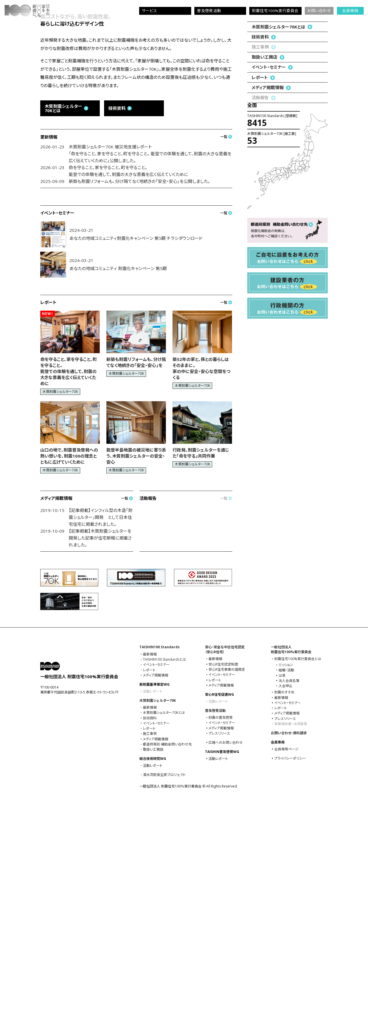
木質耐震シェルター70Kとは (278, 363)
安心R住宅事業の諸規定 (226, 899)
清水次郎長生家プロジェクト (164, 1005)
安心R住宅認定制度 (223, 894)
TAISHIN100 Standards (159, 877)
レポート (260, 413)
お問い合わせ (319, 10)
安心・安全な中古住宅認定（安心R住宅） (225, 879)
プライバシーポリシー (290, 988)
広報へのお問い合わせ (225, 972)
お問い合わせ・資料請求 (289, 963)
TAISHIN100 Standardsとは (164, 889)
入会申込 (285, 916)
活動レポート (152, 995)
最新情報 (150, 884)
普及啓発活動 (215, 940)
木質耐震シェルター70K (157, 930)
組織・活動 (286, 900)
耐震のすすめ (284, 922)
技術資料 (260, 373)
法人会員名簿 (289, 911)
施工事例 (150, 964)
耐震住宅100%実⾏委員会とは (297, 889)
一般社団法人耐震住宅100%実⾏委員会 (291, 879)
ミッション (286, 895)
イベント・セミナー (269, 403)
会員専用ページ (286, 979)
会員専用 (350, 10)
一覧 (223, 366)
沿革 (282, 905)
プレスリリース (219, 963)
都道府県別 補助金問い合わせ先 (167, 974)
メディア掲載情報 (268, 424)
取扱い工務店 (264, 393)
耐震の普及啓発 (220, 947)
